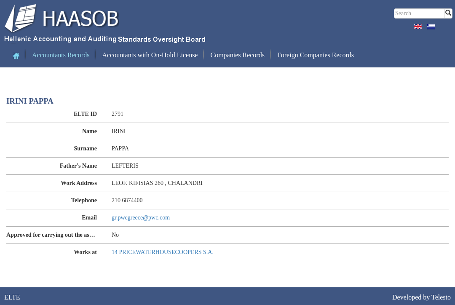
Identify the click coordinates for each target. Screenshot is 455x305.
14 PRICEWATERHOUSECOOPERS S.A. (163, 252)
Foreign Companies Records (315, 55)
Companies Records (237, 55)
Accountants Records (60, 55)
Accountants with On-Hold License (150, 55)
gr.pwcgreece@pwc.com (141, 217)
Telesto (441, 297)
